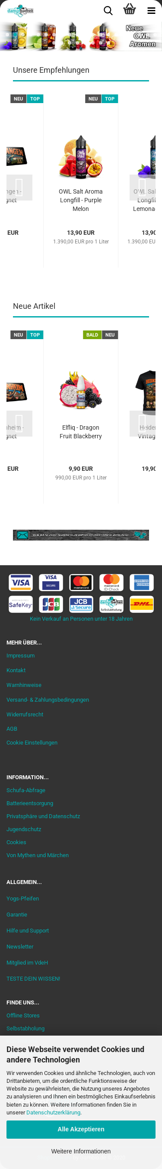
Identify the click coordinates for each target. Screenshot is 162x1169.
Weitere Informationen (81, 1151)
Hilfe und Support (27, 930)
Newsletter (19, 946)
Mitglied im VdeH (27, 962)
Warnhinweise (23, 685)
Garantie (16, 914)
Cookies (16, 842)
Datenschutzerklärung (53, 1112)
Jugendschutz (23, 829)
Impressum (20, 655)
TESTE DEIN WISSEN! (33, 978)
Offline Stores (23, 1015)
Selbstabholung (25, 1028)
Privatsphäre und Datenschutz (43, 816)
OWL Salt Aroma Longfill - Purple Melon (81, 200)
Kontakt (15, 670)
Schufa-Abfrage (25, 790)
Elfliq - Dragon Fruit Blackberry (81, 432)
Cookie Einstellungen (31, 742)
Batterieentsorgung (29, 803)
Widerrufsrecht (24, 714)
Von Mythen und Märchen (37, 855)
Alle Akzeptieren (80, 1129)
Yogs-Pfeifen (22, 898)
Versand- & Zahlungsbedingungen (47, 699)
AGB (11, 728)
